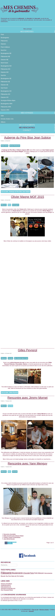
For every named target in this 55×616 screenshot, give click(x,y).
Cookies (21, 576)
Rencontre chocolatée (10, 534)
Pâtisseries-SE (5, 81)
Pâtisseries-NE (5, 56)
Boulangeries (5, 37)
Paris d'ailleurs (5, 47)
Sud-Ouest (4, 88)
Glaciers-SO (4, 97)
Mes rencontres (27, 128)
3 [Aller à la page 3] (11, 543)
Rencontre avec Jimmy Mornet (27, 397)
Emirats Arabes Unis (7, 119)
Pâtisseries (4, 41)
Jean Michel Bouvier (9, 539)
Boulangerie (15, 205)
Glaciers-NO (4, 72)
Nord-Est (3, 50)
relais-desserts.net (6, 586)
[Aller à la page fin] (16, 542)
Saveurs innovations (6, 583)
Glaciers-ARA (5, 110)
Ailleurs (3, 122)
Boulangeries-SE (6, 78)
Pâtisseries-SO (5, 94)
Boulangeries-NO (6, 66)
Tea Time (10, 405)
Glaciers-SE (4, 85)
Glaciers (3, 44)
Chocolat (10, 358)
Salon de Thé (15, 576)
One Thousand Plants (7, 590)
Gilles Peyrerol (27, 350)
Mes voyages (27, 113)
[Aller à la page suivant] (14, 542)
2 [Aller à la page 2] (8, 543)
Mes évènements (27, 125)
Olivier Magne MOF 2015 (27, 196)
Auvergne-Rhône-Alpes (8, 100)
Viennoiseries (48, 573)
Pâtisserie (3, 205)
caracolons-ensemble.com (8, 588)
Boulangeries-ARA (6, 103)
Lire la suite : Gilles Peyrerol (9, 392)
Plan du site (35, 609)
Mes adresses (26, 32)
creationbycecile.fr (6, 585)
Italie (2, 116)
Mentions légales (44, 609)
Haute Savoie (4, 145)
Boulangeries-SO (6, 91)
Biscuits (3, 576)
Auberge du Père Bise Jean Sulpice (27, 137)
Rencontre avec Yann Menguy (27, 463)
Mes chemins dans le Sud (21, 358)
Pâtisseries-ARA (6, 107)
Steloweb (31, 611)
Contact (27, 130)
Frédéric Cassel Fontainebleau (12, 537)
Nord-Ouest (4, 63)
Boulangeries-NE (6, 53)
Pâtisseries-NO (5, 69)
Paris (2, 34)
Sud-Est (3, 75)
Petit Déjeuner (39, 573)
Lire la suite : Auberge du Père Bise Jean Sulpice (15, 191)
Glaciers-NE (4, 59)
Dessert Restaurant (15, 145)
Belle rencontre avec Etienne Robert (13, 535)
